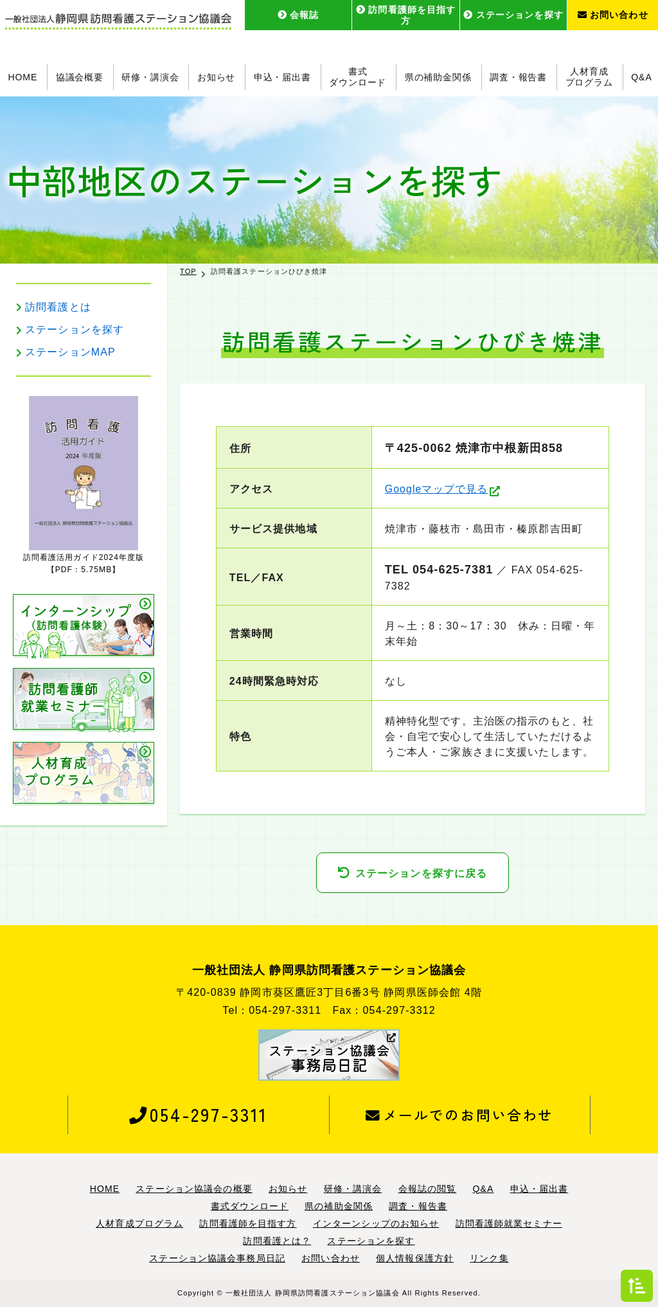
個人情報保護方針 (415, 1258)
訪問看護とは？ (277, 1241)
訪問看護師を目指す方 (406, 15)
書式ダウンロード (357, 76)
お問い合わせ (613, 15)
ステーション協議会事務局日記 (217, 1258)
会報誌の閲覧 (427, 1189)
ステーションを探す (513, 15)
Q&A (642, 77)
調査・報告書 (518, 77)
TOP (188, 271)
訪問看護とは (58, 307)
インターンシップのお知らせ (376, 1223)
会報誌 (298, 15)
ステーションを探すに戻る (421, 873)
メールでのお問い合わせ (459, 1114)
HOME (22, 77)
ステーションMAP (70, 352)
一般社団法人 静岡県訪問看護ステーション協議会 (313, 1293)
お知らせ (216, 77)
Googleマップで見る (436, 488)
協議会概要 (79, 77)
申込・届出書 (282, 77)
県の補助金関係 (438, 77)
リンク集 (489, 1258)
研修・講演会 (150, 77)
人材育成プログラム (589, 76)
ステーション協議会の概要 (194, 1189)
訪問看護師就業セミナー (509, 1223)
